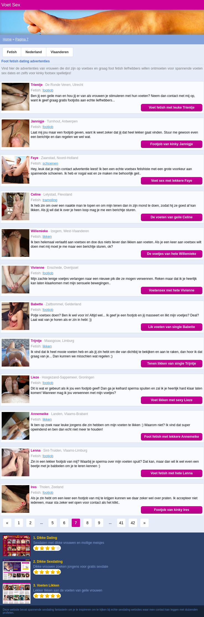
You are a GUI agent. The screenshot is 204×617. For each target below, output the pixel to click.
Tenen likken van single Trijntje (171, 363)
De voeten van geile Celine (171, 217)
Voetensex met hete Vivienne (171, 290)
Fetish (12, 52)
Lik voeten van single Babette (171, 327)
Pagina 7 (21, 39)
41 (121, 523)
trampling (50, 200)
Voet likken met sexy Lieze (172, 400)
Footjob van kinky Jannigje (171, 144)
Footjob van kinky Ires (171, 510)
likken (47, 236)
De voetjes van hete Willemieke (171, 254)
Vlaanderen (60, 52)
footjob (48, 90)
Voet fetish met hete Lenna (172, 473)
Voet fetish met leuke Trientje (171, 107)
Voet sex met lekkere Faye (171, 181)
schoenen (50, 163)
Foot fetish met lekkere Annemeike (171, 437)
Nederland (33, 52)
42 (133, 523)
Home (7, 39)
